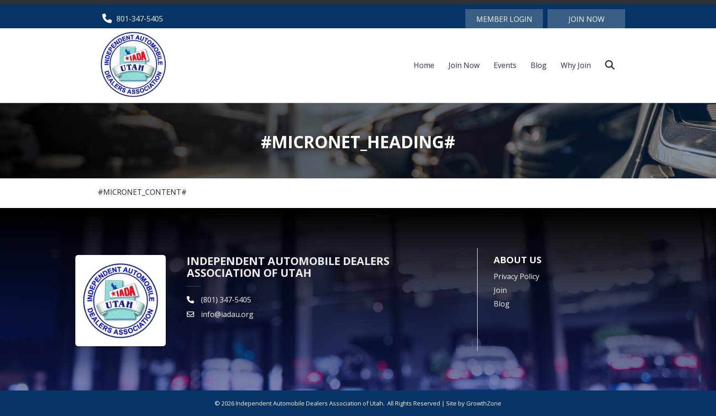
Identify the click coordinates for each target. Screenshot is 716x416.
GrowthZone (483, 403)
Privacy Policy (516, 276)
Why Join (576, 65)
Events (505, 65)
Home (424, 65)
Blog (539, 65)
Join (500, 290)
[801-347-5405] (130, 18)
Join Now (463, 65)
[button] (504, 18)
